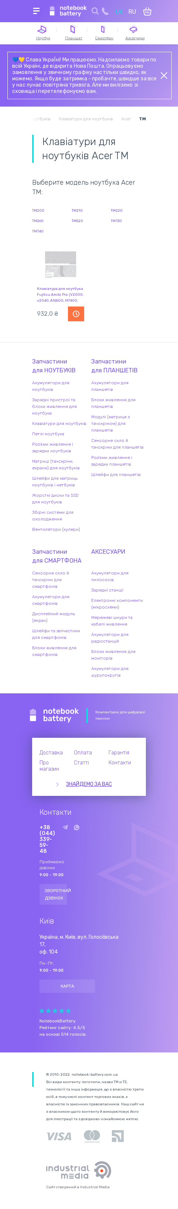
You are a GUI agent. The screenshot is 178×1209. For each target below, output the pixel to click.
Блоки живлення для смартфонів (54, 651)
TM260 (38, 221)
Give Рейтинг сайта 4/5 (61, 1011)
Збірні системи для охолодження (52, 516)
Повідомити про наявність (76, 314)
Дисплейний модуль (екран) (53, 617)
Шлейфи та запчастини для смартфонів (56, 634)
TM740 (38, 231)
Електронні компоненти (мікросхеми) (117, 604)
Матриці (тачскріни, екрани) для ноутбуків (56, 464)
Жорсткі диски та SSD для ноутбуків (55, 499)
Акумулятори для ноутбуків (50, 386)
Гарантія (119, 753)
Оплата (83, 753)
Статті (81, 763)
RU (132, 11)
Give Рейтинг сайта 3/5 (55, 1011)
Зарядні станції (107, 590)
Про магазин (49, 766)
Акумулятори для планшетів (110, 386)
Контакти (120, 763)
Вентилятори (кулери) (56, 529)
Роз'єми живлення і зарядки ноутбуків (52, 447)
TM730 (116, 221)
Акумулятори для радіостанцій (110, 638)
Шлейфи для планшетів (116, 474)
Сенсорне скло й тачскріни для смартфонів (50, 579)
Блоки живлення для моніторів (113, 655)
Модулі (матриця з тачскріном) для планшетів (110, 423)
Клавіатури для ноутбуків (59, 423)
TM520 (77, 221)
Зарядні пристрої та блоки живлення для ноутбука (54, 406)
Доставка (51, 753)
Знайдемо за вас (89, 784)
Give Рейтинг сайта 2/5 (48, 1011)
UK (119, 11)
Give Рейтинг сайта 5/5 (68, 1011)
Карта (67, 986)
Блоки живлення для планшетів (113, 403)
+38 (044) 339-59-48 (47, 839)
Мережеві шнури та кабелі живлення (112, 621)
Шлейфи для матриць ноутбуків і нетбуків (55, 482)
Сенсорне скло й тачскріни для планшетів (117, 444)
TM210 (77, 210)
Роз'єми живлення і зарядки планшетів (111, 461)
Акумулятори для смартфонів (50, 600)
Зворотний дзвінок (56, 894)
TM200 (38, 210)
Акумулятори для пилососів (110, 576)
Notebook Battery (54, 715)
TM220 (117, 210)
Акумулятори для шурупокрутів (110, 672)
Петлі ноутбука (48, 433)
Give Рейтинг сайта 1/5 (41, 1011)
